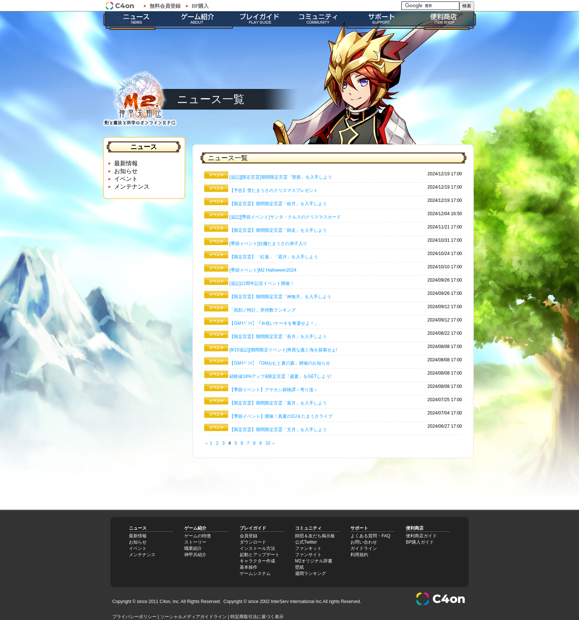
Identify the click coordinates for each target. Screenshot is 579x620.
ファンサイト (308, 554)
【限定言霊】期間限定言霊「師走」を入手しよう (278, 230)
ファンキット (308, 548)
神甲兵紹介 (195, 554)
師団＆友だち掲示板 (315, 535)
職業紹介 (193, 548)
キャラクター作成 (257, 561)
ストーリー (195, 542)
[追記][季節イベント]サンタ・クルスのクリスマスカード (284, 217)
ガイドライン (363, 548)
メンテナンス (132, 186)
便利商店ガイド (421, 535)
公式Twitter (306, 542)
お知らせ (126, 171)
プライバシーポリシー (134, 616)
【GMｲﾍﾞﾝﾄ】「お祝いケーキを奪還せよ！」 (273, 323)
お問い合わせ (363, 542)
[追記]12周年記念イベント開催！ (261, 283)
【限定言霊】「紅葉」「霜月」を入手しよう (273, 256)
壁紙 (299, 567)
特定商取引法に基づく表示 (257, 616)
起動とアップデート (260, 554)
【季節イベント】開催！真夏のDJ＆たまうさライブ (280, 416)
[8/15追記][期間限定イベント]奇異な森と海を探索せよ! (283, 349)
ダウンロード (253, 542)
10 (267, 443)
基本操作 (248, 567)
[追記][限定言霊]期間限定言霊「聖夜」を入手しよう (280, 177)
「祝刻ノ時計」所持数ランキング (262, 310)
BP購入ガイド (420, 542)
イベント (126, 179)
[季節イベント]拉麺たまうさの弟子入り (268, 243)
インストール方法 (257, 548)
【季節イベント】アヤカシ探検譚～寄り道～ (273, 389)
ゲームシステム (255, 573)
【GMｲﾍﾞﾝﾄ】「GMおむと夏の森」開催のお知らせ (279, 363)
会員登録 (248, 535)
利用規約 (359, 554)
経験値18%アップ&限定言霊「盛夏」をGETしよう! (280, 376)
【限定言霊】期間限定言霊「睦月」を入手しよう (278, 203)
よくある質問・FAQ (370, 535)
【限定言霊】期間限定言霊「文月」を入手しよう (278, 429)
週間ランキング (310, 573)
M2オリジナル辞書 (313, 561)
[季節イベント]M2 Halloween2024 (262, 270)
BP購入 (200, 6)
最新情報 (126, 163)
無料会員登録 (165, 6)
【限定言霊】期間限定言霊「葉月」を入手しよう (278, 403)
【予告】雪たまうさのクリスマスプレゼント (273, 190)
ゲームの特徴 (197, 535)
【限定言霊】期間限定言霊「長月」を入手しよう (278, 336)
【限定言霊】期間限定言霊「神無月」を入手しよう (280, 296)
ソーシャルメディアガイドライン (193, 616)
